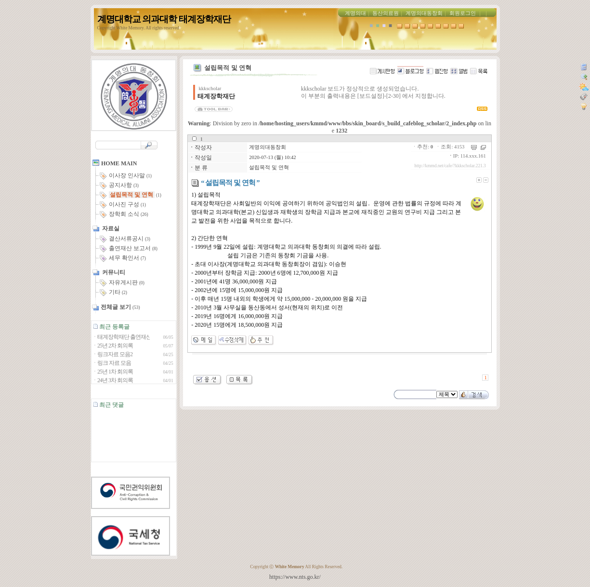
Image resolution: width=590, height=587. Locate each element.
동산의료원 (385, 13)
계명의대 (355, 13)
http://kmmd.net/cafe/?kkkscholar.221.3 (449, 165)
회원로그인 (462, 13)
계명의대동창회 (424, 13)
